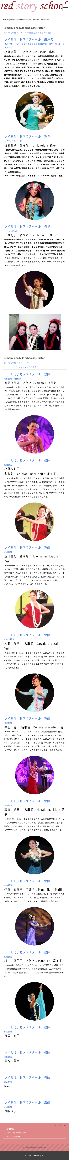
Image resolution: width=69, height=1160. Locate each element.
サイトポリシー (13, 1146)
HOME (6, 19)
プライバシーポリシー (16, 1142)
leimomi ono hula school (20, 19)
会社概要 (10, 1138)
